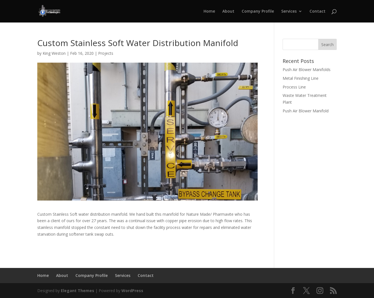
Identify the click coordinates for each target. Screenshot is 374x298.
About (228, 11)
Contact (317, 11)
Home (209, 11)
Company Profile (258, 11)
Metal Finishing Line (300, 78)
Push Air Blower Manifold (306, 110)
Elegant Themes (77, 290)
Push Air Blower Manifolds (307, 69)
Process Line (294, 87)
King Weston (54, 53)
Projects (105, 53)
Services (289, 11)
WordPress (132, 290)
